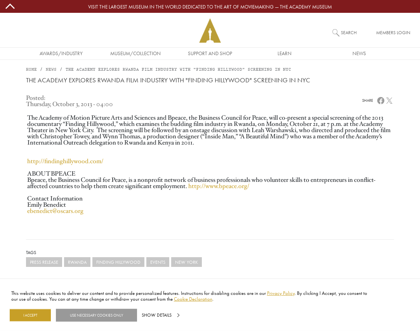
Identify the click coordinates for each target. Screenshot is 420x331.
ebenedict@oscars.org (55, 211)
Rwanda (77, 262)
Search (349, 32)
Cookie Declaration (193, 299)
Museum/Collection (135, 53)
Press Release (44, 262)
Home (31, 70)
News (359, 53)
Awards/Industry (61, 53)
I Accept (30, 315)
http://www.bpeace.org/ (218, 186)
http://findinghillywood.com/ (65, 161)
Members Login (393, 32)
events (157, 262)
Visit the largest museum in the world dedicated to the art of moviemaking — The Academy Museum (210, 6)
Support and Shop (210, 53)
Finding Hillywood (118, 262)
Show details (157, 315)
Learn (285, 53)
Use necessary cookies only (96, 315)
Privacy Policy (281, 293)
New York (186, 262)
